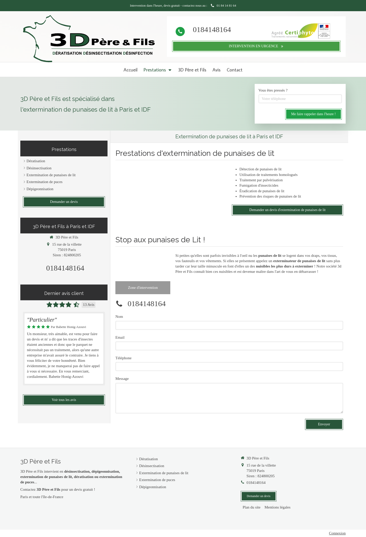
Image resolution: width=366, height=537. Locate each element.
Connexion (337, 533)
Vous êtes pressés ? (272, 90)
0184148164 (212, 29)
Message (122, 379)
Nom (119, 317)
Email (120, 337)
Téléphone (123, 358)
